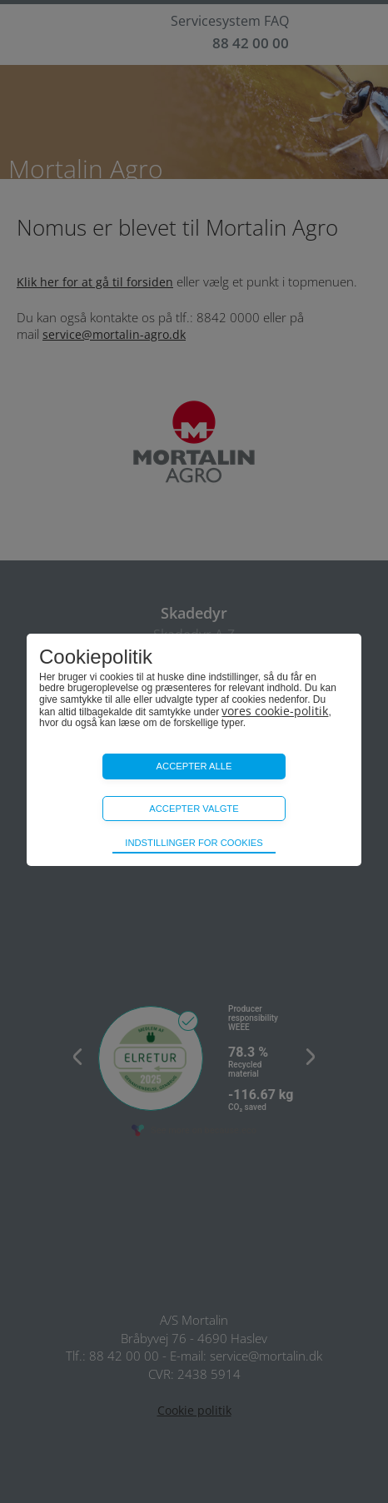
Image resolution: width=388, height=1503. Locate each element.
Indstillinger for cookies (193, 843)
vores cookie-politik (274, 711)
